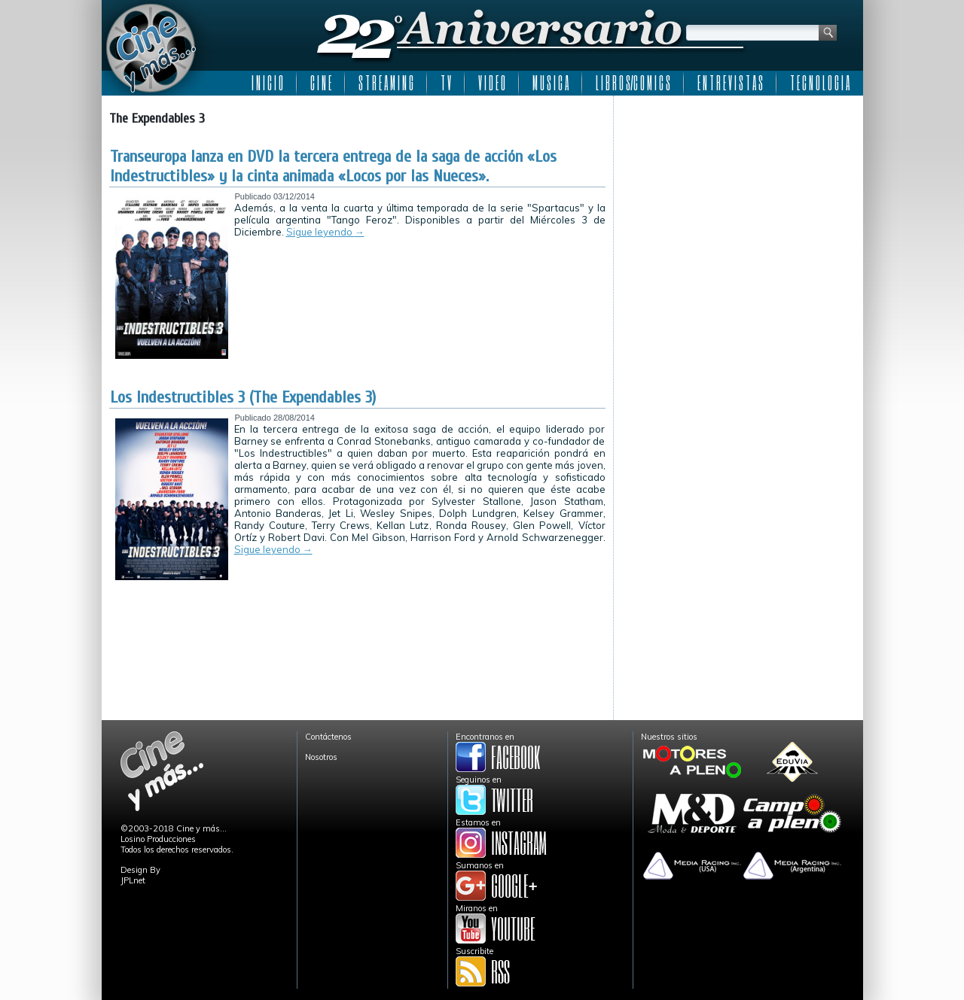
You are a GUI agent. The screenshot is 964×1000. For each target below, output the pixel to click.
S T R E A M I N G (385, 82)
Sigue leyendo (325, 232)
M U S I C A (550, 82)
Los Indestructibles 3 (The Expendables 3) (243, 397)
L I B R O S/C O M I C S (633, 82)
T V (446, 82)
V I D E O (491, 82)
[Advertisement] (738, 197)
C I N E (320, 82)
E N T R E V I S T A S (730, 82)
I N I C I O (267, 82)
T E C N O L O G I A (820, 82)
